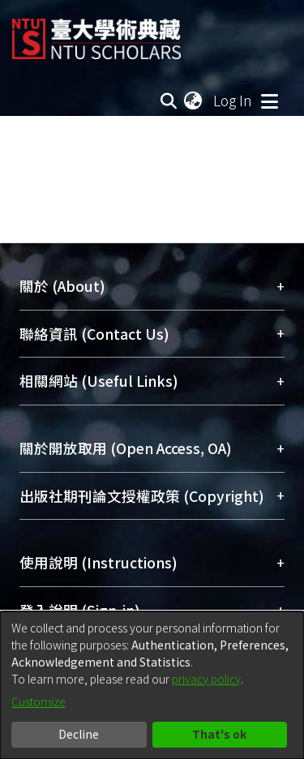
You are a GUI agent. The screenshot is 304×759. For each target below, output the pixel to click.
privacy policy (206, 679)
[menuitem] (193, 100)
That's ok (219, 734)
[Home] (96, 32)
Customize (38, 701)
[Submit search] (168, 100)
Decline (78, 734)
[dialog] (152, 685)
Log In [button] (233, 100)
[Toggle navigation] (269, 100)
